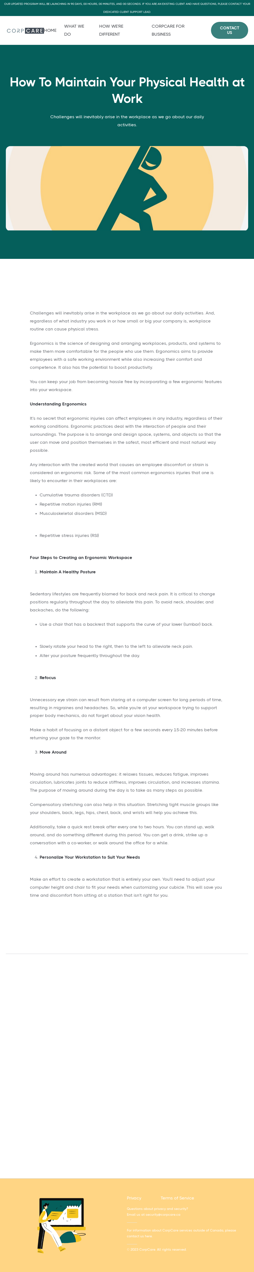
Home (50, 30)
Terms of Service (177, 1198)
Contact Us (229, 30)
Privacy (134, 1198)
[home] (25, 30)
